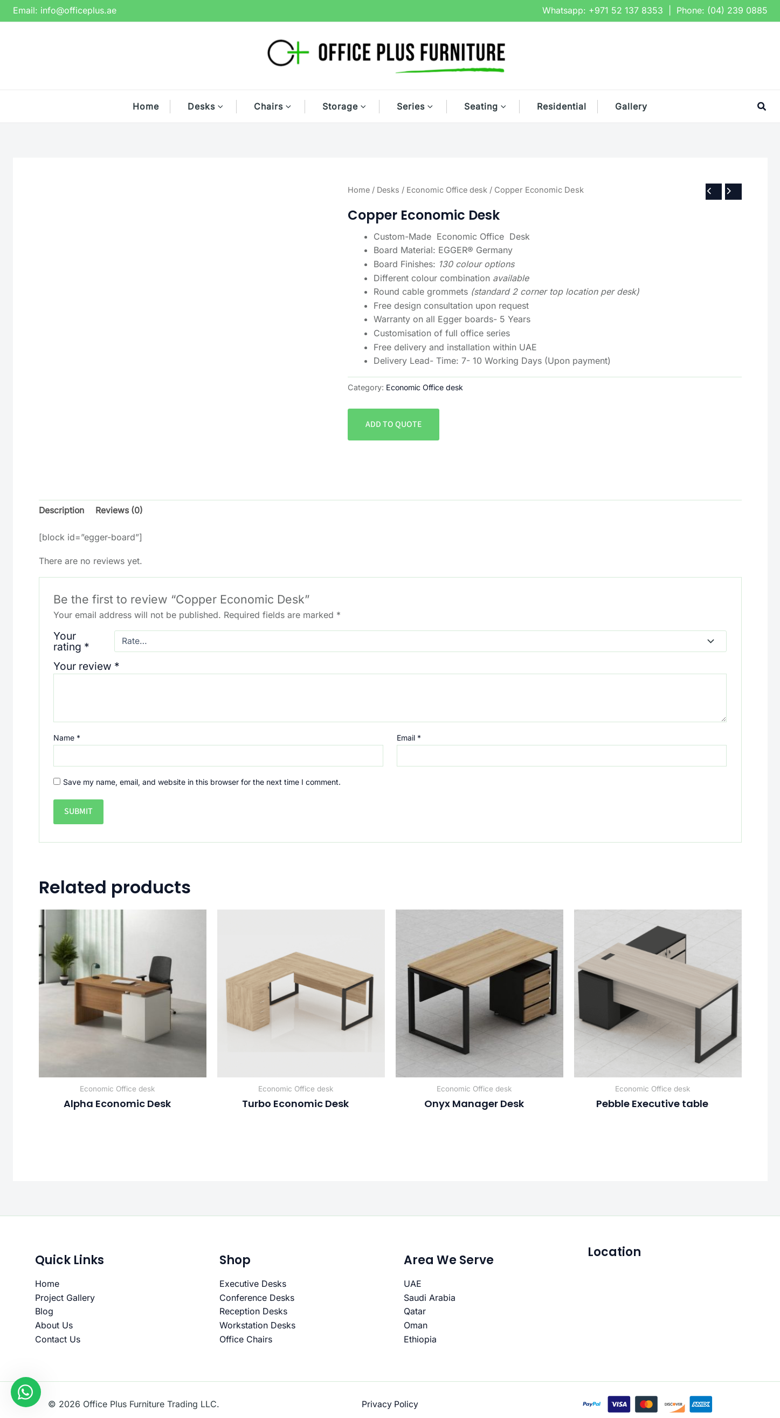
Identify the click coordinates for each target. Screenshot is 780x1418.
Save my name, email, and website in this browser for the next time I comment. (202, 781)
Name (66, 738)
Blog (44, 1311)
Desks (389, 189)
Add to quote (393, 424)
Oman (415, 1325)
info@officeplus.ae (78, 10)
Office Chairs (245, 1339)
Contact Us (57, 1339)
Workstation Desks (257, 1325)
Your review (86, 666)
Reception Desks (253, 1311)
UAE (413, 1284)
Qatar (415, 1311)
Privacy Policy (390, 1404)
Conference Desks (256, 1298)
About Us (54, 1325)
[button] (226, 106)
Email (409, 738)
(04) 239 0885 (737, 10)
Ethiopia (420, 1339)
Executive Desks (252, 1284)
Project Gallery (65, 1298)
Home (359, 189)
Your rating (71, 641)
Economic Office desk (449, 189)
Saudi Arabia (429, 1298)
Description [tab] (62, 510)
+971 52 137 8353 (626, 10)
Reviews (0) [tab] (120, 510)
